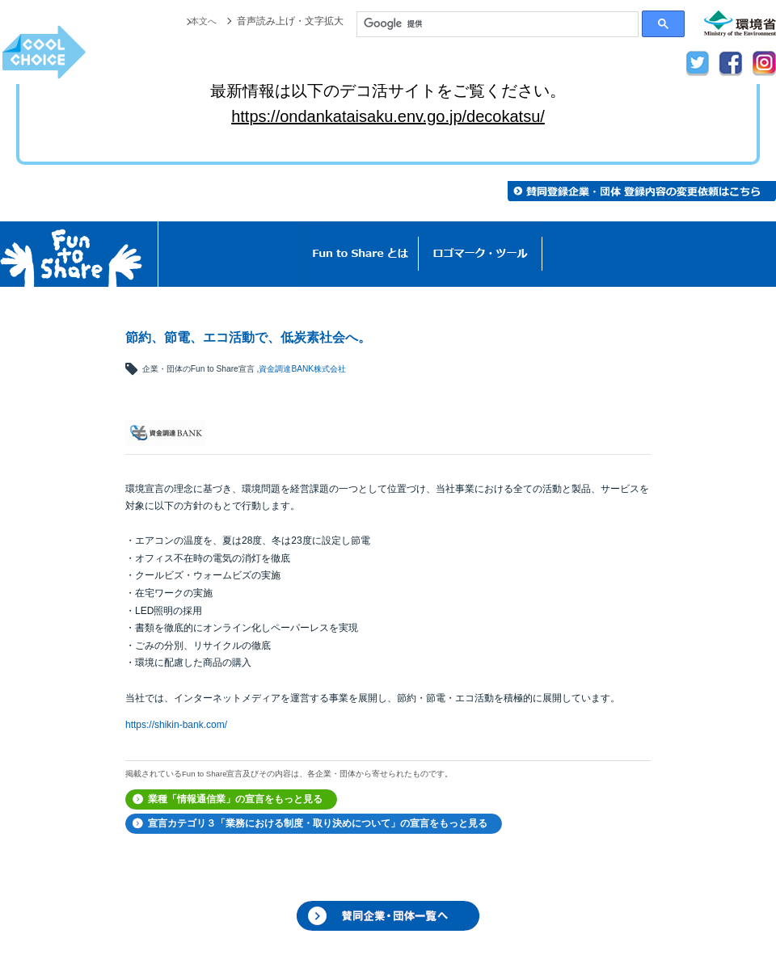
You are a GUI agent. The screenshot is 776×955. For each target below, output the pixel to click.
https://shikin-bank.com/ (176, 724)
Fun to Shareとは (360, 254)
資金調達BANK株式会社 (302, 368)
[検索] (497, 24)
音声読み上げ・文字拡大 (290, 21)
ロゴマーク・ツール (480, 254)
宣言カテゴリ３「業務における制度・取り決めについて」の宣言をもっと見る (317, 823)
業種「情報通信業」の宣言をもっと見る (235, 799)
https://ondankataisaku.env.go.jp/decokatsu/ (388, 116)
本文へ (202, 21)
